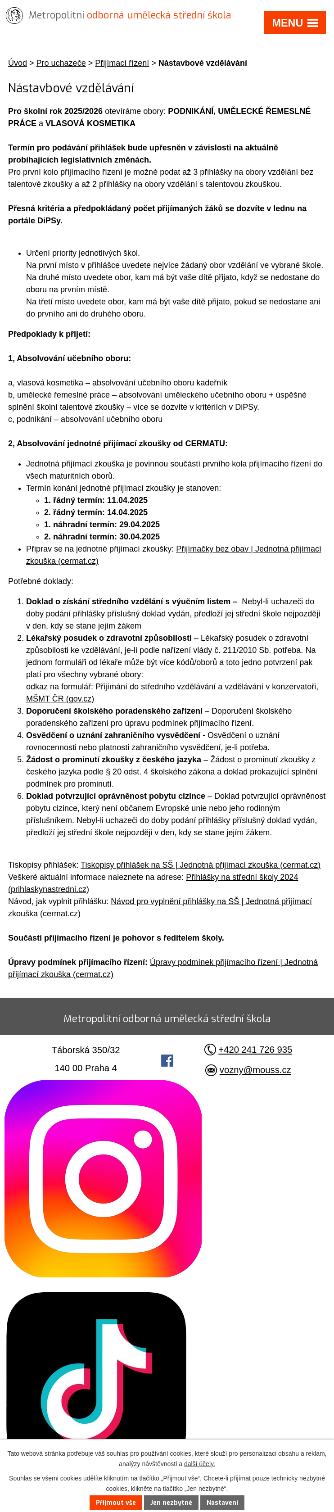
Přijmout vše (116, 1502)
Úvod (17, 63)
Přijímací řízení (122, 63)
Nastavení (222, 1502)
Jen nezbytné (171, 1502)
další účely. (199, 1463)
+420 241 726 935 (255, 1050)
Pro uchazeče (61, 63)
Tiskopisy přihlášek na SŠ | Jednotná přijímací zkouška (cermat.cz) (200, 864)
